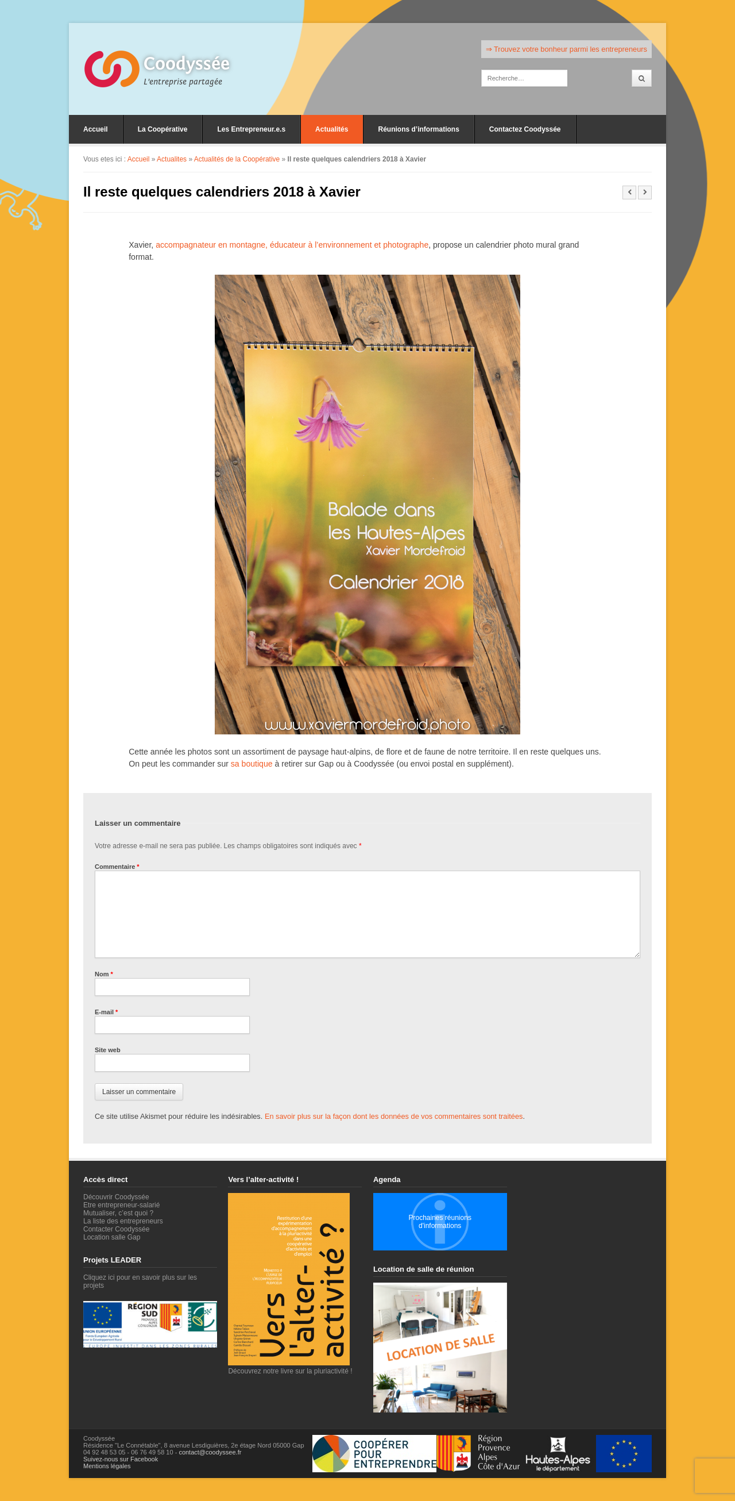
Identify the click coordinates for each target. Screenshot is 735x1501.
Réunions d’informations (418, 129)
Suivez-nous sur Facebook (120, 1459)
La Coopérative (163, 129)
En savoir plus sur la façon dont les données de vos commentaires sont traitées (394, 1116)
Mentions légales (107, 1465)
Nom (104, 974)
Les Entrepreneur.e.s (251, 129)
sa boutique (252, 763)
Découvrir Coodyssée (116, 1197)
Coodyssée (187, 63)
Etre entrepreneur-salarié (121, 1205)
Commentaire (117, 866)
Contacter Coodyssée (116, 1229)
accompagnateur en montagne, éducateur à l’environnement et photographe (292, 244)
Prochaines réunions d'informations (439, 1222)
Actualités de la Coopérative (237, 159)
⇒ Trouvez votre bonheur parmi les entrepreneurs (566, 49)
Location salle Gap (111, 1237)
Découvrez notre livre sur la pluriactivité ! (290, 1367)
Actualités (331, 129)
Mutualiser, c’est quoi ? (118, 1213)
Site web (108, 1049)
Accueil (95, 129)
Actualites (172, 159)
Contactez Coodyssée (525, 129)
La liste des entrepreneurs (123, 1221)
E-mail (106, 1012)
